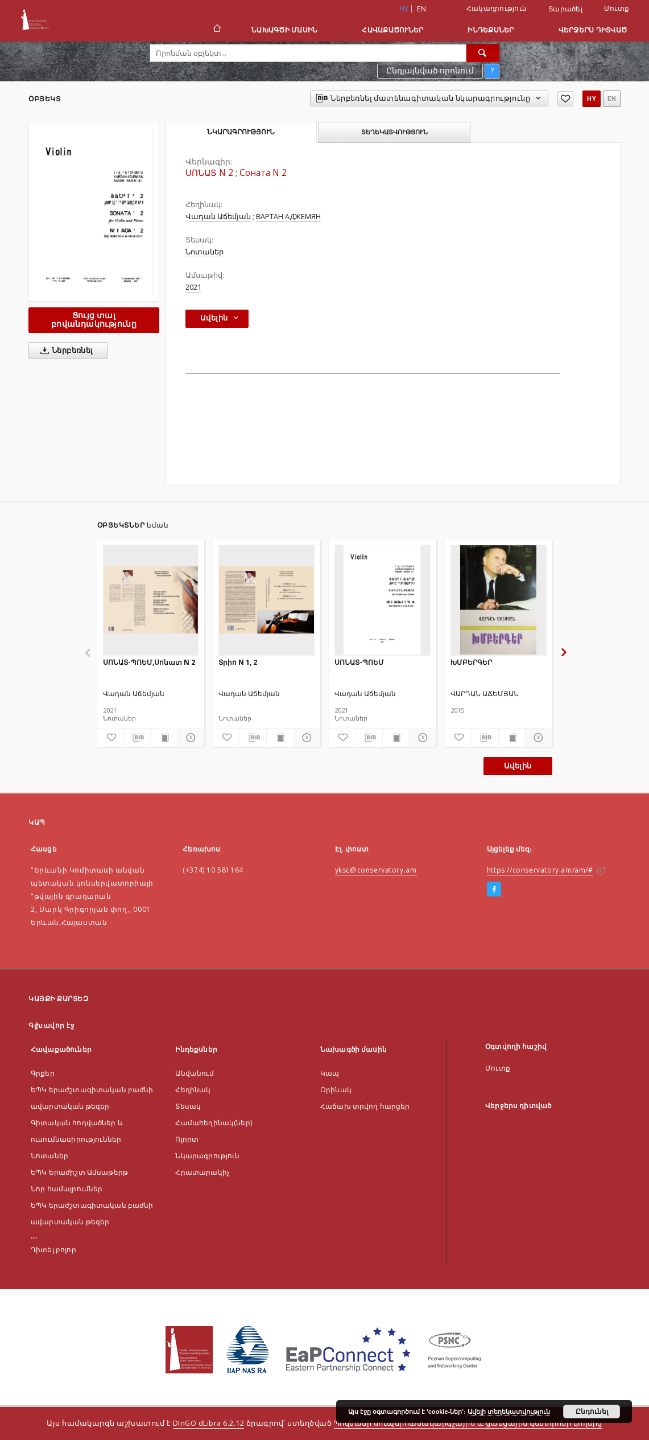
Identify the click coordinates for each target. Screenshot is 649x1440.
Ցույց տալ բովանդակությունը (94, 319)
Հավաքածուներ (392, 30)
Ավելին (517, 766)
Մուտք (616, 8)
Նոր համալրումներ (66, 1189)
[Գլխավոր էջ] (216, 29)
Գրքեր (43, 1073)
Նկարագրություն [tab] (241, 132)
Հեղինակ (192, 1090)
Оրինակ (336, 1090)
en (421, 9)
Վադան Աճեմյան (218, 216)
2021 (193, 287)
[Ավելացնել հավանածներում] (565, 98)
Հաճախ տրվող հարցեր (365, 1106)
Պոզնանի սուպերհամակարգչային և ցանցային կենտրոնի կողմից (468, 1423)
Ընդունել (592, 1412)
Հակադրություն (496, 8)
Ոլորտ (187, 1139)
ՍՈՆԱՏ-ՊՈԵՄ (359, 662)
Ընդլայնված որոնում (430, 70)
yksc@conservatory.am (376, 870)
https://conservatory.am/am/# (540, 870)
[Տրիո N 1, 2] (266, 600)
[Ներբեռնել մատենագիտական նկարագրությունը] (137, 737)
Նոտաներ (204, 252)
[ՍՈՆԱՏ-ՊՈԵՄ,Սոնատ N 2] (151, 600)
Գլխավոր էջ (51, 1025)
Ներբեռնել (64, 350)
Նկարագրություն (207, 1156)
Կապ (329, 1073)
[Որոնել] (482, 53)
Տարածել (565, 9)
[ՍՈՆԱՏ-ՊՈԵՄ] (382, 600)
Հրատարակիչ (202, 1172)
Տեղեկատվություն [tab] (394, 132)
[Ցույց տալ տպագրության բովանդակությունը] (164, 737)
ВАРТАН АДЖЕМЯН (288, 216)
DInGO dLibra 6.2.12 (209, 1423)
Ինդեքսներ (491, 30)
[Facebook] (494, 889)
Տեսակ (188, 1106)
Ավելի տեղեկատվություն (509, 1411)
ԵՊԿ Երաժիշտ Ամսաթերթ (79, 1172)
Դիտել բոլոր (53, 1249)
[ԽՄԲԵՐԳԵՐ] (498, 600)
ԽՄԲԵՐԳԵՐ (471, 662)
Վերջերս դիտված (593, 30)
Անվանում (194, 1073)
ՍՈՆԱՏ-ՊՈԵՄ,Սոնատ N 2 (149, 662)
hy (591, 98)
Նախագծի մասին (284, 30)
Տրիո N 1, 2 (237, 662)
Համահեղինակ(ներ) (213, 1123)
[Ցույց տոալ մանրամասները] (189, 737)
